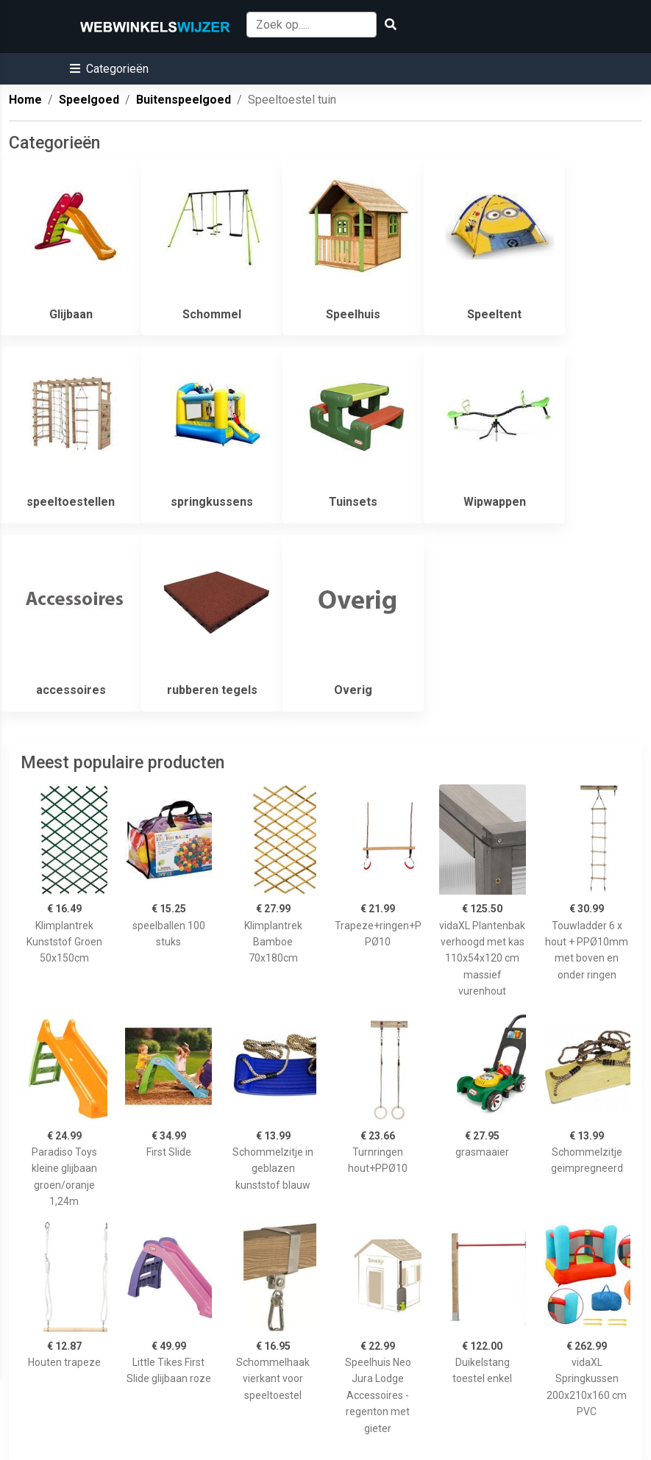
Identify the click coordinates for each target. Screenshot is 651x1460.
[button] (109, 69)
